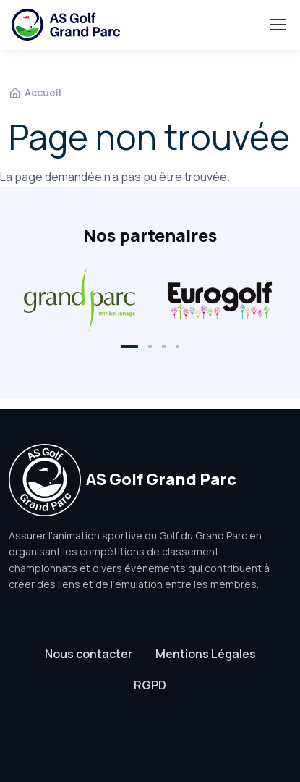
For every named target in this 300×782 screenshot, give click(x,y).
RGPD (150, 685)
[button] (129, 346)
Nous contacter (88, 654)
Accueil (35, 92)
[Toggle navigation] (277, 25)
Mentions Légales (205, 654)
